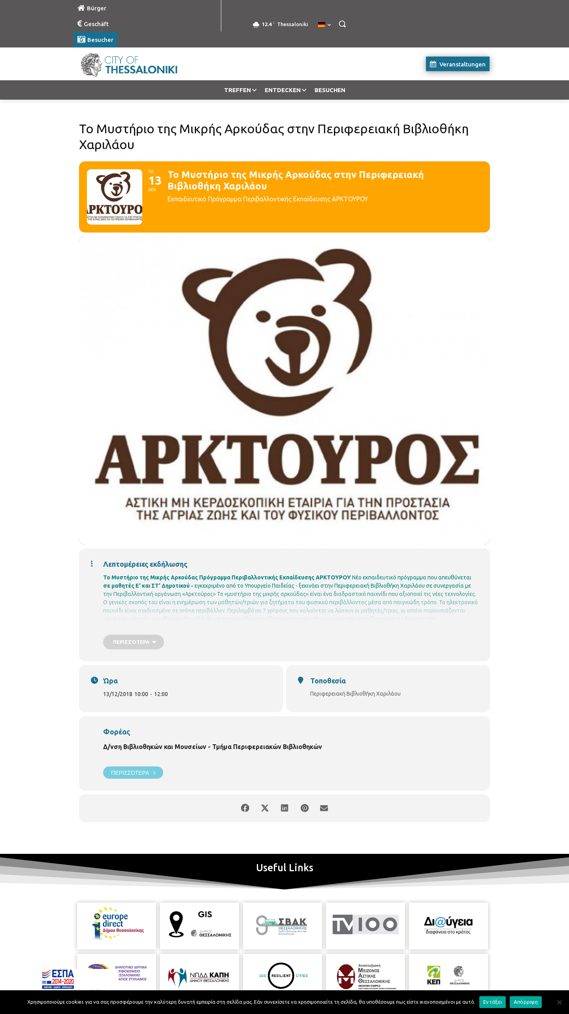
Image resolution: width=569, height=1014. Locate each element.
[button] (342, 23)
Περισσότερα (133, 773)
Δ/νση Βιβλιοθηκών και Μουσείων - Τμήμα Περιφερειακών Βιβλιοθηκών (212, 746)
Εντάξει (492, 1002)
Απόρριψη (526, 1002)
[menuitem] (324, 24)
